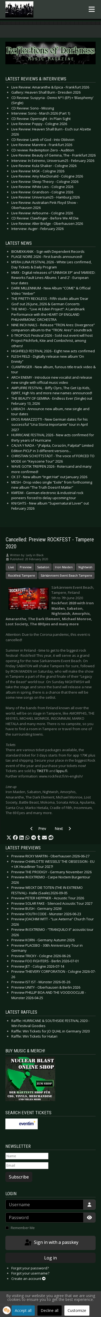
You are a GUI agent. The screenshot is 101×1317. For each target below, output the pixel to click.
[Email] (26, 1165)
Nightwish (85, 567)
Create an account (28, 1278)
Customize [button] (77, 1310)
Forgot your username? (30, 1273)
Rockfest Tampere (21, 575)
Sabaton (43, 567)
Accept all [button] (23, 1310)
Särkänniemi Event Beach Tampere (66, 575)
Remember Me (23, 1227)
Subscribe (19, 1177)
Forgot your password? (30, 1268)
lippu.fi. (62, 770)
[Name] (26, 1156)
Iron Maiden (64, 567)
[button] (8, 837)
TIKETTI (42, 770)
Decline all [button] (49, 1310)
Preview (26, 567)
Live (11, 567)
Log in (50, 1258)
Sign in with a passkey (51, 1243)
